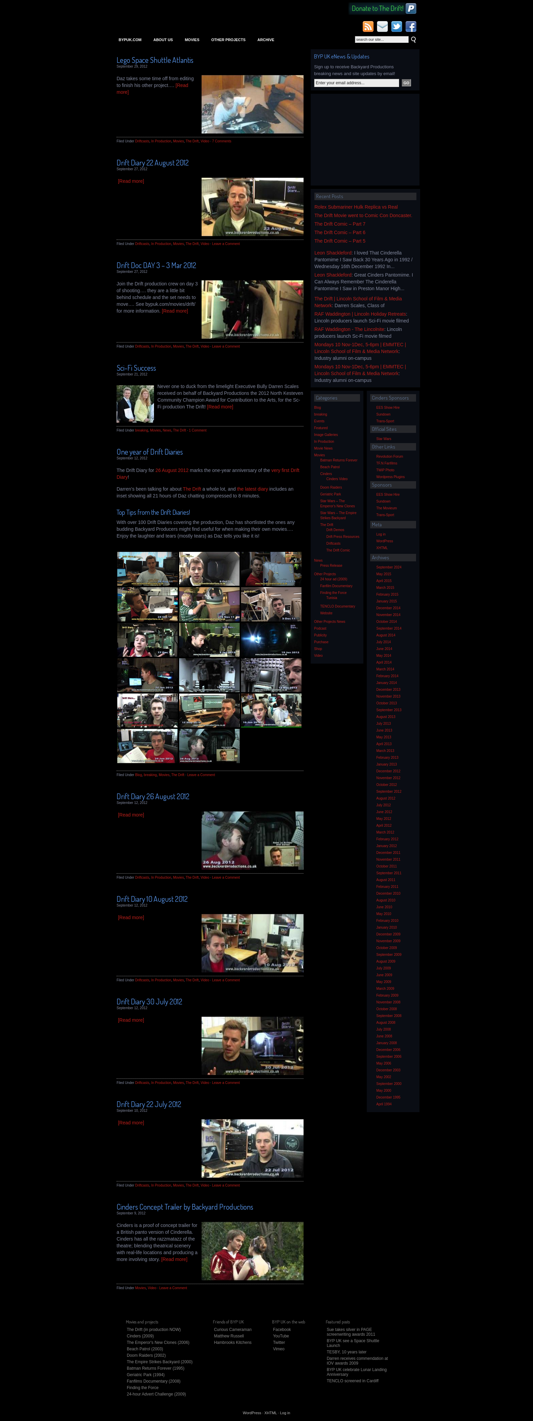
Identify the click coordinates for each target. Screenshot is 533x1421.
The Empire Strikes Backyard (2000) (159, 1361)
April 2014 (384, 662)
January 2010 (386, 927)
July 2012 (383, 805)
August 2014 (385, 635)
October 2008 (386, 1009)
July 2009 (383, 968)
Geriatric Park (330, 494)
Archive (265, 40)
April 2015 (384, 581)
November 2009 (388, 941)
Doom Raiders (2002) (146, 1355)
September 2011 (388, 873)
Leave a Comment (226, 244)
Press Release (331, 565)
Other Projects (228, 40)
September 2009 (388, 955)
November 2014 (388, 615)
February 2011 (387, 887)
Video (205, 141)
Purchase (321, 642)
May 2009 (383, 982)
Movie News (323, 448)
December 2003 (388, 1070)
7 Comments (221, 141)
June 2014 (384, 649)
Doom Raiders (331, 487)
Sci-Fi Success (136, 367)
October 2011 (386, 866)
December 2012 (388, 771)
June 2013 (384, 730)
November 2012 (388, 778)
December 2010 (388, 893)
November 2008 (388, 1002)
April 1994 (384, 1104)
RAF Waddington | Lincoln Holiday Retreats (360, 314)
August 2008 (385, 1022)
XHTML (382, 548)
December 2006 (388, 1050)
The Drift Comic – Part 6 (339, 232)
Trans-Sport (385, 421)
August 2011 (385, 880)
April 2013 (384, 744)
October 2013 (386, 703)
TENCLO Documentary (337, 606)
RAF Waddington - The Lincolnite (349, 329)
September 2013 (388, 710)
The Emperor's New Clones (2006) (158, 1342)
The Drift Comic (338, 550)
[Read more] (131, 181)
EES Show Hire (388, 407)
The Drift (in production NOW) (154, 1329)
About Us (163, 40)
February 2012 (387, 839)
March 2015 (385, 588)
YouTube (281, 1336)
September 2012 (388, 791)
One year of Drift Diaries (150, 451)
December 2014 (388, 608)
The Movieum (386, 508)
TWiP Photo (385, 470)
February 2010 (387, 921)
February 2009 (387, 995)
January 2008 (386, 1043)
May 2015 (383, 574)
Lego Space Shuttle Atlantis (155, 60)
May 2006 (383, 1063)
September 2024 (388, 567)
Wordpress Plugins (390, 477)
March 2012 (385, 832)
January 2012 (386, 846)
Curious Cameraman (233, 1329)
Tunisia (331, 598)
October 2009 (386, 948)
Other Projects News (329, 622)
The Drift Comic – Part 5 (339, 241)
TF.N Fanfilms (386, 463)
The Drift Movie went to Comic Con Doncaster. (363, 215)
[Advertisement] (365, 139)
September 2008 (388, 1016)
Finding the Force (333, 593)
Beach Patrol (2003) (145, 1349)
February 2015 (387, 594)
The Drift (192, 141)
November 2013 (388, 696)
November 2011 (388, 859)
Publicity (320, 635)
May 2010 (383, 914)
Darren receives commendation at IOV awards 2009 (357, 1361)
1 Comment (198, 430)
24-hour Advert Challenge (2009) (156, 1394)
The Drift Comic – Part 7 (339, 224)
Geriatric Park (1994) (146, 1374)
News (167, 430)
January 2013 (386, 764)
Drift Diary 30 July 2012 (149, 1001)
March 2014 (385, 669)
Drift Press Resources (342, 537)
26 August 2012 (171, 470)
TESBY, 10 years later (346, 1352)
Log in (380, 534)
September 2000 (388, 1084)
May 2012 (383, 819)
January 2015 (386, 601)
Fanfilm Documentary (336, 586)
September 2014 (388, 628)
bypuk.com (130, 40)
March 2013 (385, 751)
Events (319, 421)
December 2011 (388, 853)
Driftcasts (142, 141)
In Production (161, 141)
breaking (141, 430)
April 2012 (384, 825)
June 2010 (384, 907)
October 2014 (386, 622)
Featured (321, 428)
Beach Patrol (330, 467)
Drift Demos (335, 530)
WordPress (384, 541)
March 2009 (385, 988)
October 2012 (386, 785)
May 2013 (383, 737)
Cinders (326, 474)
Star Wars (383, 439)
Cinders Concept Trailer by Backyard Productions (185, 1206)
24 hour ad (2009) (333, 579)
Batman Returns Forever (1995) (155, 1368)
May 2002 (383, 1077)
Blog (138, 775)
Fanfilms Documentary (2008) (153, 1381)
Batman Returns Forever (339, 460)
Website (326, 613)
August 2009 (385, 961)
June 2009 (384, 975)
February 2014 (387, 676)
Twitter (279, 1342)
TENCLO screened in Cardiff (353, 1381)
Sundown (383, 414)
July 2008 (383, 1029)
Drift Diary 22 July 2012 (149, 1104)
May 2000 (383, 1090)
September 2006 (388, 1056)
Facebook (282, 1329)
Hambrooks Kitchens (233, 1342)
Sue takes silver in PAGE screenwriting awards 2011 (351, 1332)
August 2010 (385, 900)
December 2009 (388, 934)
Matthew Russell (229, 1336)
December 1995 (388, 1097)
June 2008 (384, 1036)
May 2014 (383, 655)
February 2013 (387, 757)
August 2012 (385, 798)
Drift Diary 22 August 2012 (153, 162)
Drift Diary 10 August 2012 (152, 899)
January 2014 (386, 683)
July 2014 (383, 642)
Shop (318, 649)
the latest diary (252, 489)
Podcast (320, 628)
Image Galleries (326, 435)
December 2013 (388, 689)
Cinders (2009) (140, 1336)
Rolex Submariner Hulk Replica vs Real (356, 207)
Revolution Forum (389, 456)
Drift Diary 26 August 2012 (153, 796)
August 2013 (385, 717)
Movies (192, 40)
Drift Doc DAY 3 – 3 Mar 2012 (156, 265)
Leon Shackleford (332, 253)
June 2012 (384, 812)
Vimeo (279, 1349)
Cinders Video (337, 479)
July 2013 (383, 723)
